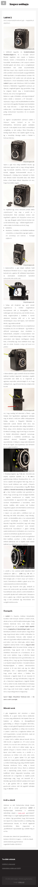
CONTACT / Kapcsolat (8, 864)
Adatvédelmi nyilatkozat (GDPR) (11, 868)
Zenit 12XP (21, 813)
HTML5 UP (21, 882)
